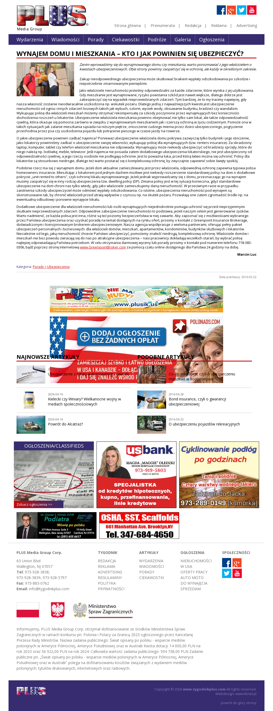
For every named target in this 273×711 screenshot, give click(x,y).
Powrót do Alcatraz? (65, 424)
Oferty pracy (193, 572)
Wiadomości (65, 39)
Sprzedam (190, 588)
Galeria (183, 39)
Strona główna (127, 25)
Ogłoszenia (211, 39)
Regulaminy (110, 577)
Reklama (219, 25)
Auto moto (192, 577)
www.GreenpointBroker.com (103, 247)
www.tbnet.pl (245, 693)
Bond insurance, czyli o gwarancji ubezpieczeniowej (197, 401)
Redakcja (193, 25)
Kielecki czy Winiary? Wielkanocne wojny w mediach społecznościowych (84, 401)
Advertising (246, 25)
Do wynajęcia (193, 583)
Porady (96, 39)
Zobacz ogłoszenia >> (34, 504)
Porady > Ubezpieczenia (51, 266)
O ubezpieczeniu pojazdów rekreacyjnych (204, 424)
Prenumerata (163, 25)
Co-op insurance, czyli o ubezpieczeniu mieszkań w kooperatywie (202, 376)
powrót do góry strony (238, 702)
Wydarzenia (30, 39)
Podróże (157, 39)
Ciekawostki (125, 39)
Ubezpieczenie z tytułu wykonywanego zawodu (88, 373)
